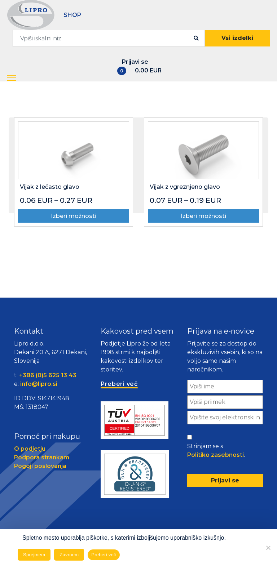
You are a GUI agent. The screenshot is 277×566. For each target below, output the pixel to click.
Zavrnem (69, 554)
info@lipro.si (38, 383)
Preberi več (103, 554)
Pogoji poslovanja (40, 466)
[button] (18, 78)
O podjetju (29, 448)
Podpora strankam (41, 457)
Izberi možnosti (73, 216)
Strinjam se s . (216, 451)
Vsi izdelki (237, 38)
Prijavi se (135, 61)
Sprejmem (34, 554)
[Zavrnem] (268, 547)
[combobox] (109, 38)
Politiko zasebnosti (215, 454)
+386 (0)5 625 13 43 (47, 375)
